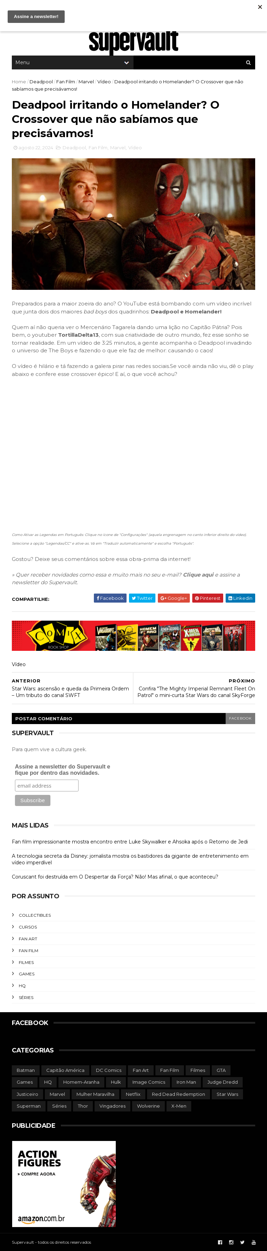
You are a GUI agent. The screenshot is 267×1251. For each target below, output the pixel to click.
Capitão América (65, 1070)
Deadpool (41, 81)
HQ (22, 985)
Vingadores (112, 1106)
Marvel (86, 81)
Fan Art (28, 938)
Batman (26, 1070)
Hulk (116, 1082)
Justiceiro (27, 1094)
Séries (26, 997)
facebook (240, 718)
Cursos (28, 927)
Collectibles (35, 915)
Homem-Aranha (81, 1082)
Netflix (133, 1094)
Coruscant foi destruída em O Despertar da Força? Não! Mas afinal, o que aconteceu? (115, 877)
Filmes (26, 962)
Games (26, 973)
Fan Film (65, 81)
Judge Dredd (223, 1082)
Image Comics (148, 1082)
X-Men (178, 1106)
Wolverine (148, 1106)
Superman (29, 1106)
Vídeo (104, 81)
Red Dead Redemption (178, 1094)
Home (19, 81)
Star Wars (227, 1094)
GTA (221, 1070)
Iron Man (186, 1082)
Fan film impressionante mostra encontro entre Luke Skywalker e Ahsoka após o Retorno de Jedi (130, 842)
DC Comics (108, 1070)
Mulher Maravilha (95, 1094)
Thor (83, 1106)
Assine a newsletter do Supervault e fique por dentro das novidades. (62, 770)
